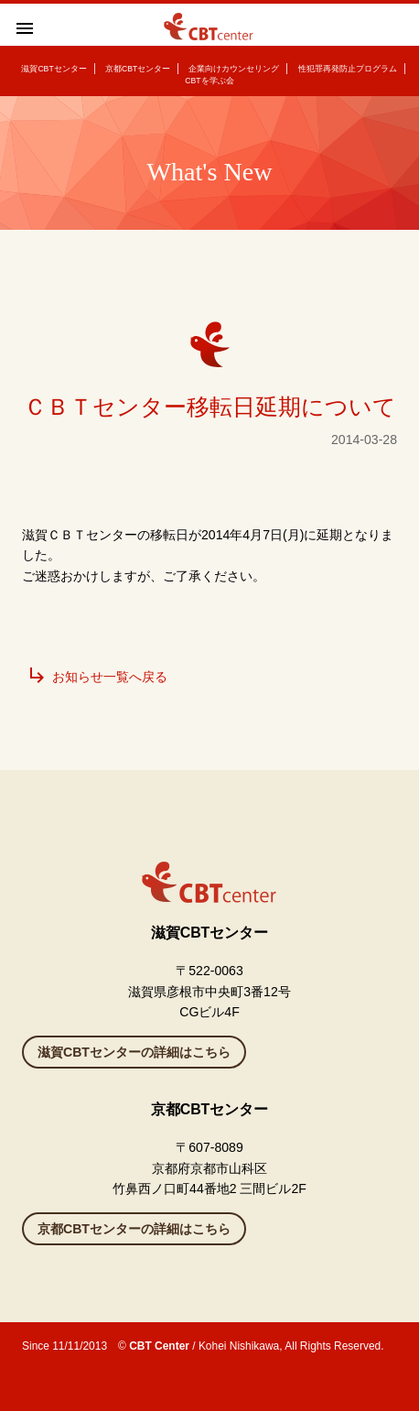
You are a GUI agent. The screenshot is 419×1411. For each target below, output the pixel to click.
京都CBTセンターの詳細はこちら (134, 1228)
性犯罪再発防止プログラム (347, 68)
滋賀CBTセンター (53, 68)
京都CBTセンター (137, 68)
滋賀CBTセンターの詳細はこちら (134, 1052)
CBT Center (159, 1346)
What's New (209, 171)
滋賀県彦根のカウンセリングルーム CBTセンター (209, 33)
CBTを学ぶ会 (209, 80)
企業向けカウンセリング (233, 68)
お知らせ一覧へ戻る (97, 676)
